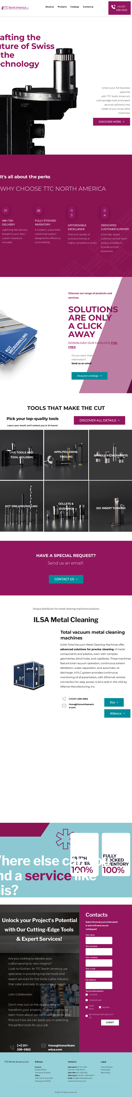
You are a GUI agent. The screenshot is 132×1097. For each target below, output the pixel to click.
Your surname (91, 946)
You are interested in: (95, 992)
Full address (91, 980)
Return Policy (105, 1073)
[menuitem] (50, 6)
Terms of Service (107, 1067)
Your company (92, 958)
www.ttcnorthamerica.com (77, 1081)
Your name (90, 935)
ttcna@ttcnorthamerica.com (82, 1078)
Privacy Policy (105, 1070)
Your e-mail (90, 969)
